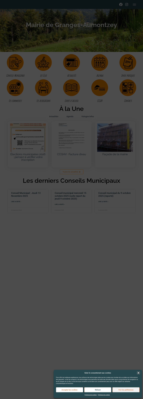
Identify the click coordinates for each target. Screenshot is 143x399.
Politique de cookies (91, 395)
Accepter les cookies (69, 390)
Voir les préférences (126, 390)
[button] (138, 372)
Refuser (98, 390)
